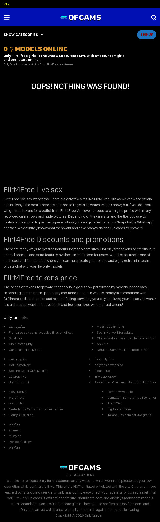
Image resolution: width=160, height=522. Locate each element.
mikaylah (15, 436)
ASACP (79, 475)
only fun (103, 344)
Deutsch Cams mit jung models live (122, 350)
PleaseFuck (103, 371)
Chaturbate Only (20, 344)
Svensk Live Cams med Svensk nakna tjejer (125, 382)
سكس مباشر (18, 359)
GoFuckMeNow (20, 365)
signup (146, 34)
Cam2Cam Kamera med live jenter (131, 397)
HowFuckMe (18, 392)
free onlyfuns (104, 359)
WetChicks (16, 397)
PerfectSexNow (20, 442)
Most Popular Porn (110, 326)
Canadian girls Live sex (25, 350)
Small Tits (15, 338)
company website (120, 392)
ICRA (91, 475)
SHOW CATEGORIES (21, 34)
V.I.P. (7, 4)
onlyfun (14, 424)
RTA (68, 475)
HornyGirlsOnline (21, 415)
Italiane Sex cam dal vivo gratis (129, 415)
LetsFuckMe (17, 376)
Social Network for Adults (115, 332)
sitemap (15, 430)
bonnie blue (18, 403)
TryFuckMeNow (106, 376)
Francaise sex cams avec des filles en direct (41, 332)
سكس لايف (17, 326)
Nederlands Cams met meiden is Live (36, 409)
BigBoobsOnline (119, 409)
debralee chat (19, 382)
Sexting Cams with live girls (28, 371)
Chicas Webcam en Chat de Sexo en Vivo (126, 338)
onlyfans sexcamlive (109, 365)
